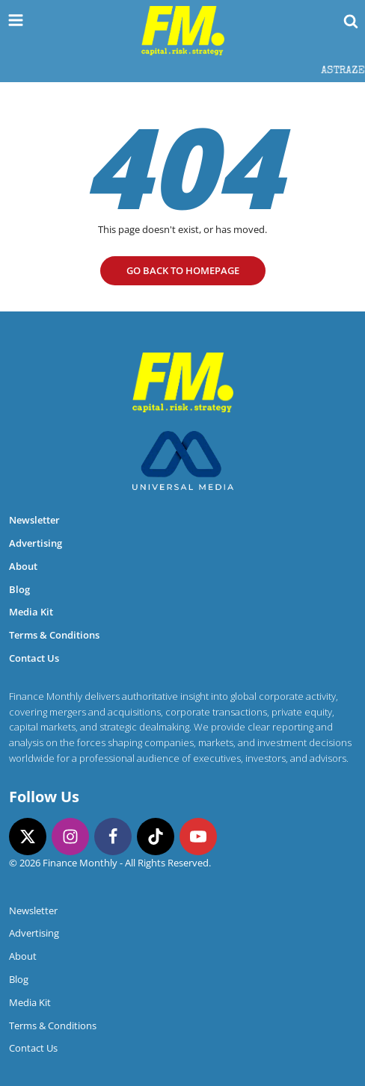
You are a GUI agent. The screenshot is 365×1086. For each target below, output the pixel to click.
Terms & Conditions (54, 635)
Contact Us (34, 658)
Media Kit (31, 611)
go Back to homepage (182, 270)
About (23, 566)
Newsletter (34, 520)
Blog (19, 589)
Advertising (35, 543)
